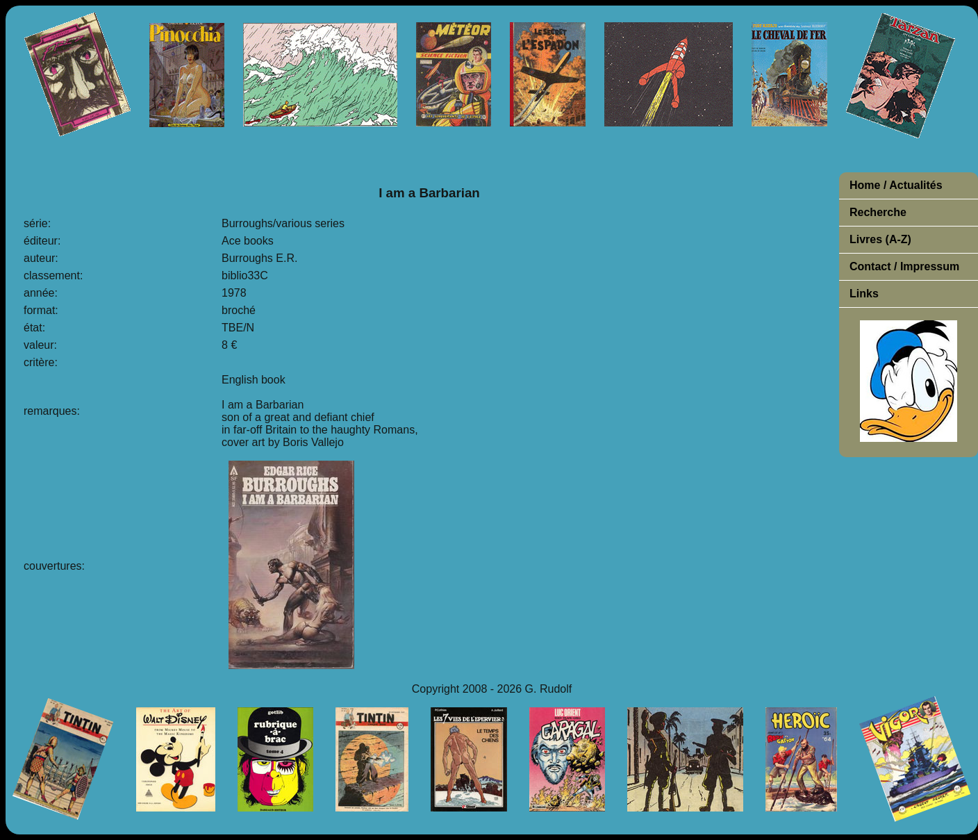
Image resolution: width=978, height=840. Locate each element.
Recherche (877, 212)
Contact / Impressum (904, 266)
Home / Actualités (896, 185)
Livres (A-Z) (880, 239)
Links (864, 293)
